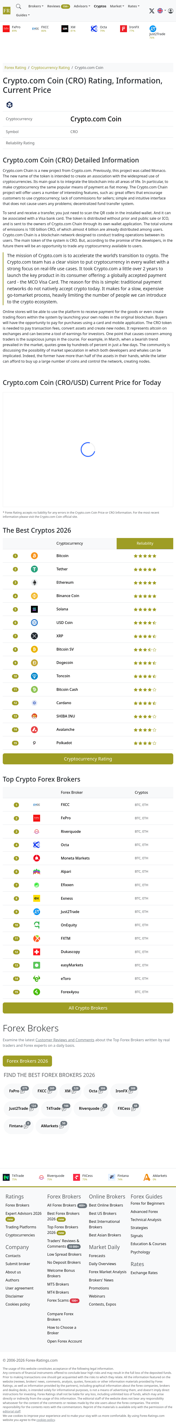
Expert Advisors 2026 (23, 1216)
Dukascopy (70, 951)
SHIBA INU (65, 716)
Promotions (99, 1288)
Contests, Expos (102, 1304)
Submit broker (18, 1263)
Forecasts (97, 1255)
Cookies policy (18, 1304)
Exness (67, 898)
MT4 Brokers (58, 1292)
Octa (65, 844)
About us (13, 1272)
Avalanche (65, 729)
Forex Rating (15, 67)
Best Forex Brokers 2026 (63, 1216)
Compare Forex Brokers (60, 1316)
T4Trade (59, 1107)
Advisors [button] (81, 6)
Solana (62, 609)
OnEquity (69, 925)
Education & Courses (148, 1243)
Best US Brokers (102, 1213)
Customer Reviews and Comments (65, 1039)
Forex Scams (63, 1300)
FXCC (65, 804)
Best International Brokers (104, 1224)
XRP (59, 635)
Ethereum (65, 582)
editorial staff (11, 1411)
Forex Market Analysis (107, 1271)
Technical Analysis (146, 1219)
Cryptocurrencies (20, 1235)
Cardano (63, 702)
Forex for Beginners (148, 1203)
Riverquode (71, 831)
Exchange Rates (144, 1272)
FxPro (66, 817)
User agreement (19, 1288)
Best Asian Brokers (105, 1235)
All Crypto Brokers (88, 1008)
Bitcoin (62, 555)
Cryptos (100, 6)
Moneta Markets (75, 858)
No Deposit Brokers (64, 1262)
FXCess (129, 1107)
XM (73, 1089)
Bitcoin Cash (67, 689)
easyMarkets (72, 965)
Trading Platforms (21, 1227)
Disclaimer (15, 1296)
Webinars (97, 1296)
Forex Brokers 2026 (27, 1061)
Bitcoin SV (65, 649)
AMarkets (55, 1124)
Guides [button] (21, 15)
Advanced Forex (144, 1211)
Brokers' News (101, 1280)
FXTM (65, 938)
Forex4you (70, 991)
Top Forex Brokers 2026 (62, 1229)
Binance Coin (67, 595)
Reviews (58, 6)
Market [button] (116, 6)
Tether (62, 569)
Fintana (21, 1124)
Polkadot (64, 742)
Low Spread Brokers (64, 1254)
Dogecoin (64, 662)
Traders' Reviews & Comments (64, 1243)
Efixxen (67, 884)
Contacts (13, 1255)
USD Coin (64, 622)
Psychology (140, 1252)
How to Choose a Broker (61, 1330)
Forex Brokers (17, 1205)
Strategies (139, 1227)
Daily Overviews (102, 1263)
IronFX (127, 1089)
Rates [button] (132, 6)
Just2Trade (70, 911)
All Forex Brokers (67, 1205)
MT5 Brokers (58, 1284)
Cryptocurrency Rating (50, 67)
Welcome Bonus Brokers (61, 1273)
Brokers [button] (34, 6)
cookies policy (45, 1420)
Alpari (66, 871)
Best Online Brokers (106, 1205)
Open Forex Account (64, 1341)
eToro (66, 978)
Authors (12, 1280)
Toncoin (63, 675)
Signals (137, 1235)
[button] (162, 10)
